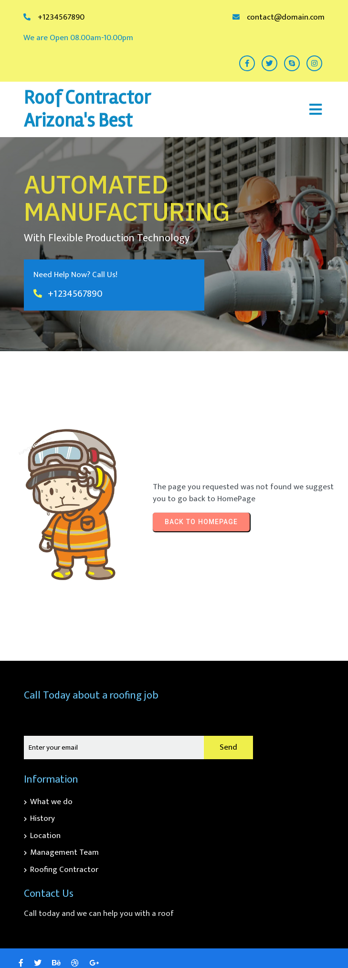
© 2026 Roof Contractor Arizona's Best (266, 942)
